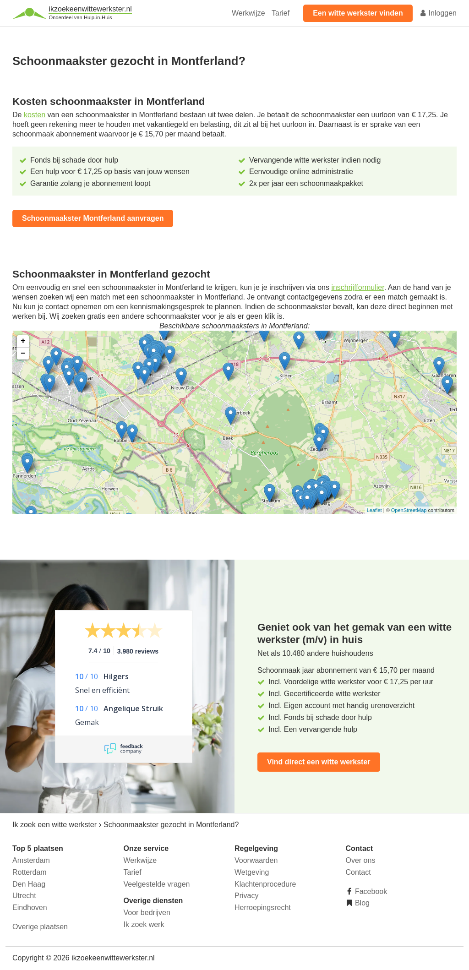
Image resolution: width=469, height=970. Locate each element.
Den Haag (28, 884)
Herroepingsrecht (262, 907)
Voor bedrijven (147, 912)
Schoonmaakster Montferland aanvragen (93, 218)
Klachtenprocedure (265, 884)
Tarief (280, 13)
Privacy (246, 895)
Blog (361, 903)
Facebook (370, 891)
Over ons (361, 860)
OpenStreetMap (409, 510)
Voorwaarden (256, 860)
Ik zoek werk (144, 924)
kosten (34, 115)
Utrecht (24, 895)
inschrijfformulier (357, 287)
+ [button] (23, 341)
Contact (358, 872)
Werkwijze (248, 13)
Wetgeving (251, 872)
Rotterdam (29, 872)
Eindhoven (29, 907)
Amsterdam (31, 860)
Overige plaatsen (40, 927)
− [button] (23, 353)
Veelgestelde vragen (157, 884)
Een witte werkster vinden (358, 13)
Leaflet (374, 510)
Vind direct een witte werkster (319, 762)
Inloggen (438, 13)
